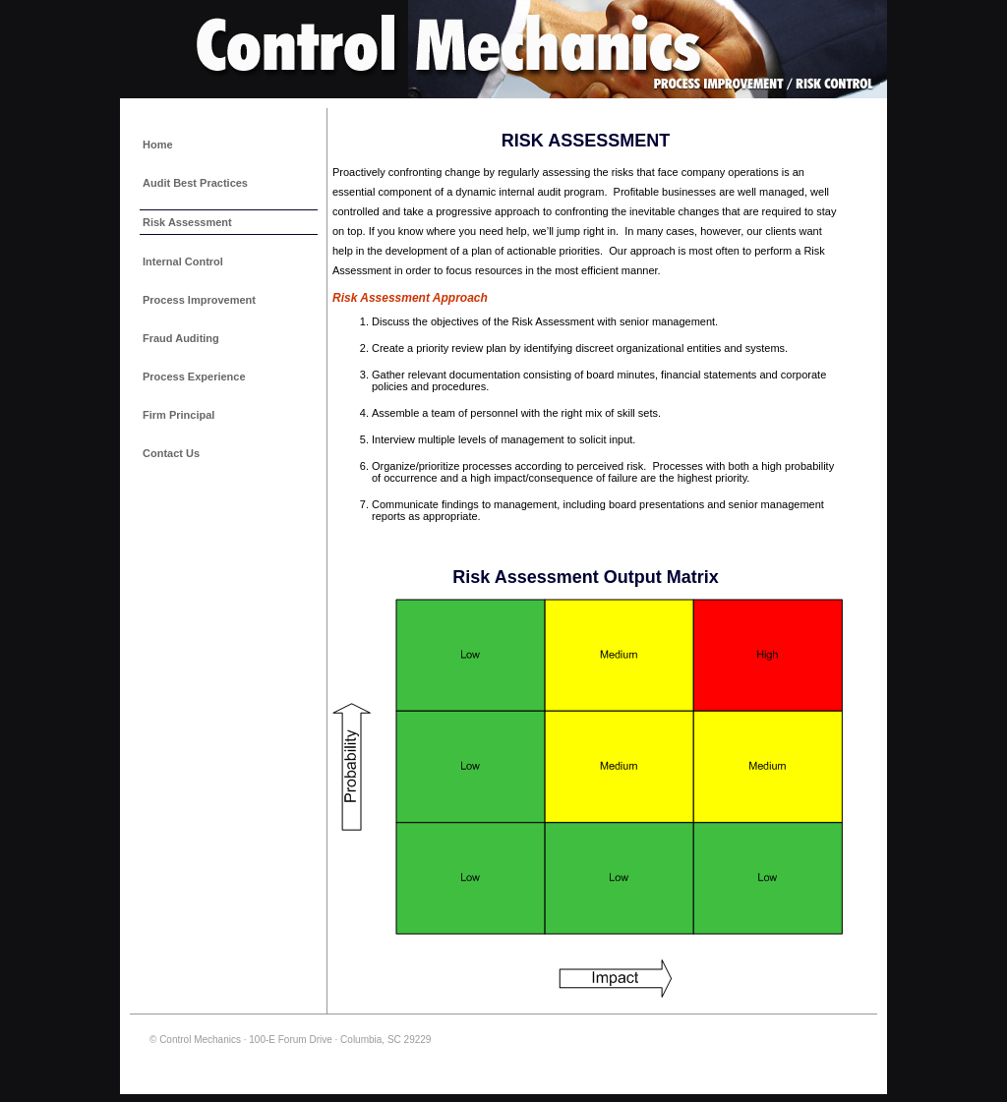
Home (158, 144)
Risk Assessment (187, 222)
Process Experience (194, 376)
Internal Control (183, 261)
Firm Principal (178, 415)
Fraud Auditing (181, 338)
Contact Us (171, 453)
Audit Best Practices (195, 183)
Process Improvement (199, 300)
